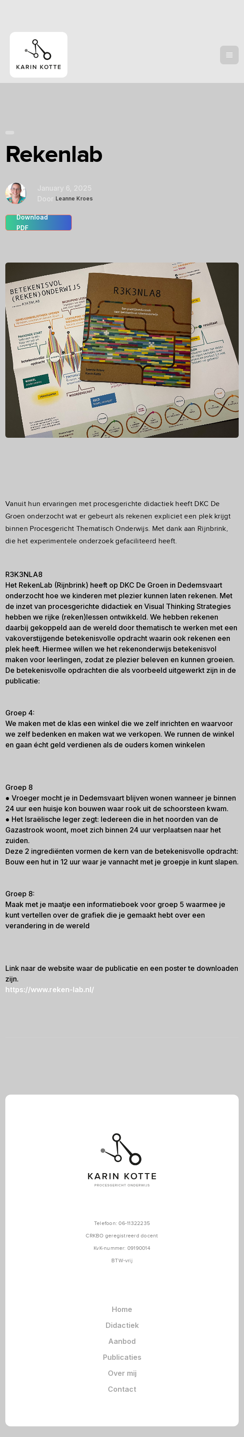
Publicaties (122, 1357)
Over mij (122, 1373)
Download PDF (32, 223)
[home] (57, 55)
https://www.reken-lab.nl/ (49, 989)
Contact (122, 1389)
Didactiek (122, 1325)
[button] (229, 55)
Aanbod (122, 1341)
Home (122, 1309)
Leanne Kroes (74, 198)
